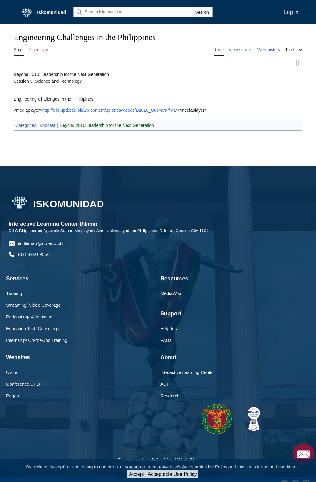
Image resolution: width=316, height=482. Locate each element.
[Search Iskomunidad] (132, 12)
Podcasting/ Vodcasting (29, 316)
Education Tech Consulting (32, 328)
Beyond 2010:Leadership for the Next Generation (107, 125)
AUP (165, 383)
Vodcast (47, 125)
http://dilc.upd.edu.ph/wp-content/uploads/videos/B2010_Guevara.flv (107, 109)
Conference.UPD (23, 383)
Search (202, 12)
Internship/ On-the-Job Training (36, 339)
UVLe (11, 372)
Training (14, 293)
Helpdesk (169, 328)
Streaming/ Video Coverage (33, 304)
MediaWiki (170, 293)
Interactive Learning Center (187, 372)
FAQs (166, 339)
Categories (25, 125)
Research (170, 395)
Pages (12, 395)
